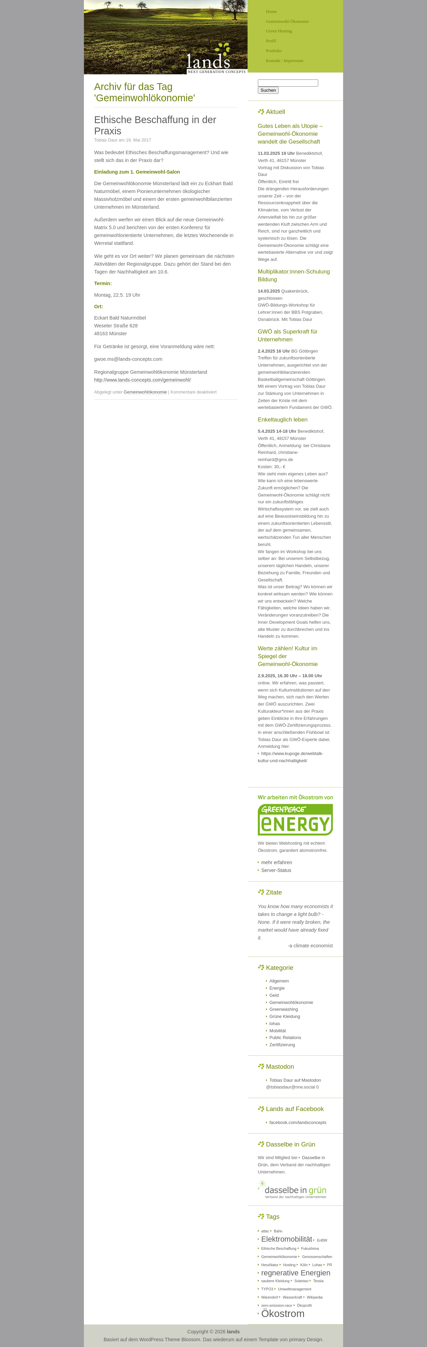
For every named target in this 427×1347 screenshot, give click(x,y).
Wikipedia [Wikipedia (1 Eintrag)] (315, 1297)
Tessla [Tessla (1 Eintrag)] (318, 1281)
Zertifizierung (282, 1044)
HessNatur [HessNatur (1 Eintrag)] (269, 1265)
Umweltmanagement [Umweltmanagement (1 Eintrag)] (294, 1289)
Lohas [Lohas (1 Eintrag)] (317, 1265)
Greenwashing (283, 1009)
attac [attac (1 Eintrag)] (265, 1231)
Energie (277, 988)
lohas (274, 1023)
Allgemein (279, 980)
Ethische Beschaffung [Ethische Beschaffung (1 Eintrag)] (278, 1248)
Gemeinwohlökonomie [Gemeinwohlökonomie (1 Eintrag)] (279, 1257)
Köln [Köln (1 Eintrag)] (303, 1265)
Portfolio (274, 50)
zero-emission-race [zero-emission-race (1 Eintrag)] (276, 1305)
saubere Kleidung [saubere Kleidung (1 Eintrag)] (275, 1281)
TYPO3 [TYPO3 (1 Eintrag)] (267, 1289)
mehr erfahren (276, 862)
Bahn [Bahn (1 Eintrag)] (278, 1231)
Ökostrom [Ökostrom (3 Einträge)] (283, 1313)
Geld (274, 995)
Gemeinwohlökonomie (145, 392)
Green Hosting (279, 30)
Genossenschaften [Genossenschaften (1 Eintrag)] (317, 1257)
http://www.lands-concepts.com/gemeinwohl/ (142, 380)
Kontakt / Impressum (284, 60)
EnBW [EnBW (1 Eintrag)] (322, 1240)
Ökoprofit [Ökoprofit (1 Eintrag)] (304, 1305)
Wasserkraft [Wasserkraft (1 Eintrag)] (292, 1297)
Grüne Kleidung (284, 1016)
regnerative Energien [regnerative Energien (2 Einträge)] (295, 1273)
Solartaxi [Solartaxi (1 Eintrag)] (301, 1281)
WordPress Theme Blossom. (170, 1339)
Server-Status (276, 870)
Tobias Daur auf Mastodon (295, 1080)
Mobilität (277, 1030)
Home (271, 11)
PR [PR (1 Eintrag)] (329, 1265)
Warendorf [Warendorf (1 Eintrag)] (269, 1297)
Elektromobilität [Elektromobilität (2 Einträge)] (286, 1239)
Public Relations (285, 1037)
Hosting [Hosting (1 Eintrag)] (289, 1265)
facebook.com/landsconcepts (297, 1122)
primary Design (305, 1339)
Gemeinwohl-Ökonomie (287, 21)
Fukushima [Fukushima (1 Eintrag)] (310, 1248)
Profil (271, 40)
